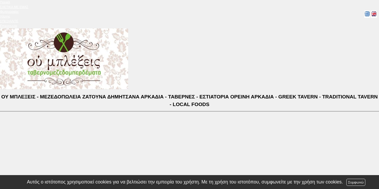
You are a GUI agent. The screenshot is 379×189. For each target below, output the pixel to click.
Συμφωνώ (355, 182)
